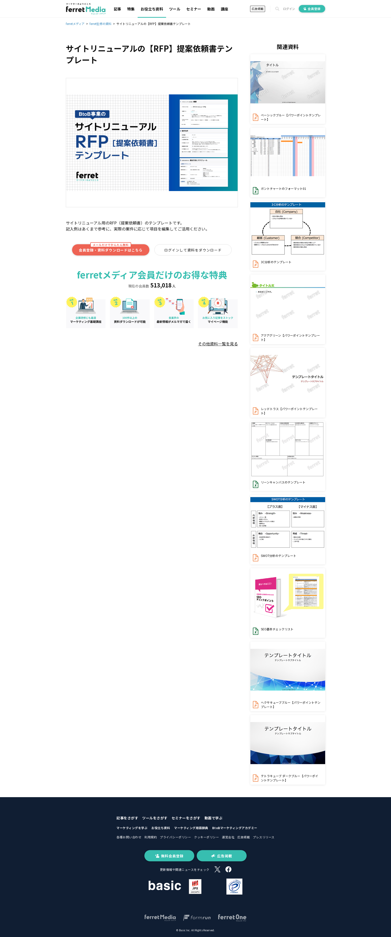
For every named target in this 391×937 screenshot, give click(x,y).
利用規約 (150, 837)
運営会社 (228, 837)
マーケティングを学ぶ (131, 828)
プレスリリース (264, 837)
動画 (211, 8)
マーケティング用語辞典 (191, 828)
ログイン (289, 8)
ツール (174, 8)
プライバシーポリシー (175, 837)
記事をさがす (127, 817)
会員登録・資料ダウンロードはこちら (111, 248)
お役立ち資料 (152, 8)
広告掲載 (258, 8)
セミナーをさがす (186, 817)
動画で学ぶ (213, 817)
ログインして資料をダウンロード (193, 249)
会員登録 (312, 8)
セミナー (193, 8)
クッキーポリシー (206, 837)
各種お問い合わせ (128, 837)
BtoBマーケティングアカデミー (234, 828)
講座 (224, 8)
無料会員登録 (169, 855)
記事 (117, 8)
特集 (131, 8)
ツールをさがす (155, 817)
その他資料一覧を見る (218, 344)
